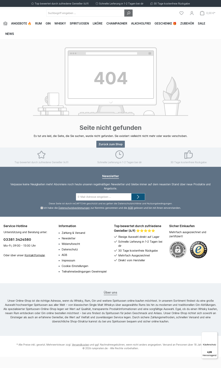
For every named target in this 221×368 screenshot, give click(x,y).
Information (67, 237)
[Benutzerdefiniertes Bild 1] (198, 260)
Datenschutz (70, 260)
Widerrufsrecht (71, 255)
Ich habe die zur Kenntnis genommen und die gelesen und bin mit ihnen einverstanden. (112, 218)
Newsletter (68, 249)
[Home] (6, 34)
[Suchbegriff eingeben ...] (104, 18)
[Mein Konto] (192, 18)
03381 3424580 (17, 250)
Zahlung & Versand (73, 244)
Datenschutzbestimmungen (74, 218)
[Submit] (138, 208)
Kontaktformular (35, 266)
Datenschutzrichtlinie (129, 214)
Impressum (68, 271)
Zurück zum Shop (111, 155)
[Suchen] (147, 18)
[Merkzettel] (181, 18)
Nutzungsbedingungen (159, 214)
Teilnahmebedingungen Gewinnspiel (84, 282)
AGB (130, 218)
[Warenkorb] (208, 18)
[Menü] (215, 334)
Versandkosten (80, 355)
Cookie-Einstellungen (75, 277)
